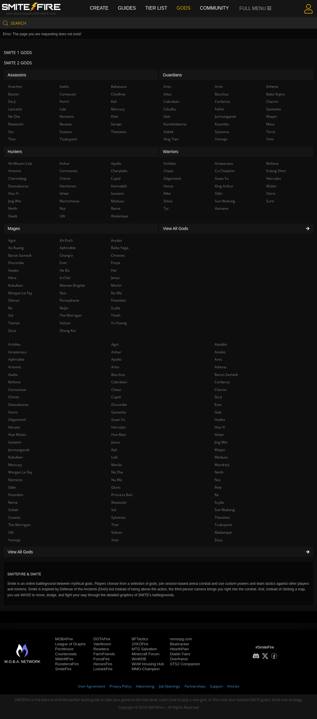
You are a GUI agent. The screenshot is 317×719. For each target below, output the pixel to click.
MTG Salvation (144, 649)
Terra (270, 131)
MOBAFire (64, 639)
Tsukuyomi (223, 524)
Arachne (15, 86)
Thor (115, 524)
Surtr (270, 201)
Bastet (13, 94)
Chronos (118, 255)
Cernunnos (17, 389)
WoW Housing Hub (147, 664)
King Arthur (224, 186)
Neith (219, 472)
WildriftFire (64, 659)
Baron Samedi (226, 374)
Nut (217, 479)
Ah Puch (66, 240)
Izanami (14, 442)
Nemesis (15, 479)
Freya (115, 262)
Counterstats (66, 654)
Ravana (66, 124)
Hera (12, 277)
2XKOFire (139, 644)
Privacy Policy (120, 686)
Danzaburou (18, 404)
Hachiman (68, 186)
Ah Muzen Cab (20, 163)
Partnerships (195, 686)
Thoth (115, 315)
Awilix (13, 374)
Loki (114, 457)
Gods (183, 8)
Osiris (116, 487)
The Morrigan (19, 524)
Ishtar (219, 434)
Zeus (218, 539)
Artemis (14, 366)
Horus (168, 186)
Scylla (219, 502)
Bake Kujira (275, 94)
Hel (114, 270)
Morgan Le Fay (20, 472)
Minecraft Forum (145, 654)
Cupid (116, 396)
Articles (233, 686)
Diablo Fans (180, 654)
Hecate (14, 427)
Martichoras (70, 201)
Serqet (116, 124)
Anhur (116, 352)
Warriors (170, 151)
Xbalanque (223, 532)
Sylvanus (118, 517)
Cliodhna (118, 94)
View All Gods (158, 552)
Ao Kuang (16, 247)
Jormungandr (19, 449)
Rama (13, 502)
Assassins (17, 75)
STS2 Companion (185, 664)
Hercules (118, 427)
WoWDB (138, 659)
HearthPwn (179, 649)
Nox (63, 292)
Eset (218, 404)
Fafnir (219, 109)
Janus (115, 442)
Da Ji (218, 396)
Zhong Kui (68, 330)
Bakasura (119, 86)
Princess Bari (122, 494)
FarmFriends (104, 654)
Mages (14, 228)
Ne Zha (117, 472)
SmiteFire (63, 669)
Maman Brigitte (72, 285)
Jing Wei (221, 442)
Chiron (13, 396)
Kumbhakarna (174, 124)
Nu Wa (116, 479)
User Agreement (91, 686)
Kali (114, 449)
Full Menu (256, 8)
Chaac (116, 389)
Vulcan (116, 532)
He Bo (65, 270)
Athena (220, 366)
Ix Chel (65, 277)
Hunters (15, 151)
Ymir (115, 539)
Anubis (220, 352)
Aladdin (221, 344)
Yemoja (14, 539)
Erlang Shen (276, 170)
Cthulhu (169, 109)
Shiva (167, 201)
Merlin (116, 464)
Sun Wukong (225, 509)
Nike (167, 193)
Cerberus (222, 381)
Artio (115, 366)
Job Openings (169, 686)
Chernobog (17, 178)
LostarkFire (102, 669)
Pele (218, 487)
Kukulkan (15, 457)
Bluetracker (179, 644)
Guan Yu (118, 419)
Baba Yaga (120, 247)
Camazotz (68, 94)
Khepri (220, 449)
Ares (218, 359)
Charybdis (119, 170)
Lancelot (15, 109)
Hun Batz (118, 434)
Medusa (221, 457)
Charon (221, 389)
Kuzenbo (222, 124)
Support (216, 686)
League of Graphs (70, 644)
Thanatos (222, 517)
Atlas (167, 94)
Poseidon (15, 494)
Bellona (14, 381)
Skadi (12, 216)
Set (11, 131)
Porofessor (64, 649)
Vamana (221, 208)
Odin (12, 487)
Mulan (271, 186)
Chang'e (66, 255)
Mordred (222, 464)
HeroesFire (102, 664)
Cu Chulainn (225, 170)
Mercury (15, 464)
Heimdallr (119, 186)
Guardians (172, 75)
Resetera (101, 649)
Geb (218, 412)
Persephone (69, 300)
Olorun (13, 300)
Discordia (119, 404)
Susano (14, 517)
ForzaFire (101, 659)
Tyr (166, 208)
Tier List (156, 8)
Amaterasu (17, 352)
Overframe (179, 659)
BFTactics (139, 639)
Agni (115, 344)
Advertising (145, 686)
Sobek (13, 509)
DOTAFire (101, 639)
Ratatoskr (119, 502)
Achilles (14, 344)
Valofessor (102, 644)
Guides (127, 8)
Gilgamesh (17, 419)
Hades (220, 419)
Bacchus (118, 374)
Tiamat (14, 322)
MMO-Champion (145, 669)
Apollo (116, 359)
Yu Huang (119, 322)
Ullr (11, 532)
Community (214, 8)
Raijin (64, 307)
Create (99, 8)
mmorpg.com (181, 639)
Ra (217, 494)
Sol (113, 509)
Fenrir (13, 412)
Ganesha (118, 412)
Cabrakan (119, 381)
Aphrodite (16, 359)
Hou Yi (220, 427)
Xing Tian (170, 139)
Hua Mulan (17, 434)
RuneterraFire (67, 664)
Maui (270, 124)
